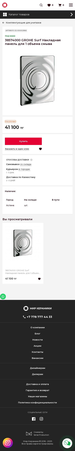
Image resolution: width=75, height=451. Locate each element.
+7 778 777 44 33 (37, 317)
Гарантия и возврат (37, 390)
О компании (37, 327)
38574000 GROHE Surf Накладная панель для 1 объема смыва (22, 271)
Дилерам (37, 374)
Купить (23, 141)
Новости (37, 340)
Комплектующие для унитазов (23, 22)
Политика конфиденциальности (37, 402)
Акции (37, 346)
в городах (24, 169)
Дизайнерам (37, 368)
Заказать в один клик (17, 149)
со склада (25, 164)
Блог (37, 333)
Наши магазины (37, 396)
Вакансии (37, 358)
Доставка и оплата (37, 384)
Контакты (37, 352)
